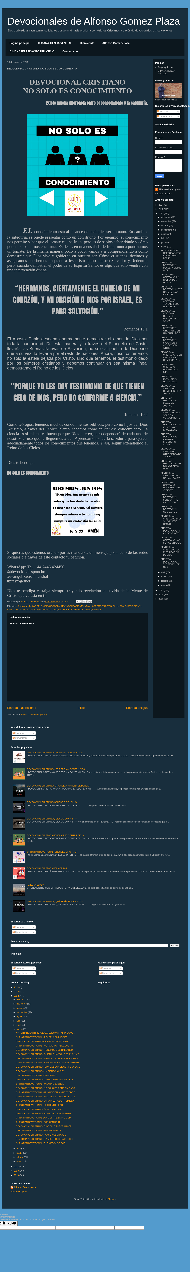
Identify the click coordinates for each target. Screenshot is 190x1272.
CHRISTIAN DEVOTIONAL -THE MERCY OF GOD (170, 563)
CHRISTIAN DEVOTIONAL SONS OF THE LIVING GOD (169, 498)
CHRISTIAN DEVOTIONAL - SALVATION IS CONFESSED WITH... (169, 342)
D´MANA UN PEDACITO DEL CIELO (32, 51)
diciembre (166, 217)
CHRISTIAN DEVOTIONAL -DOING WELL (169, 379)
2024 (161, 205)
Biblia (115, 606)
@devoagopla (24, 606)
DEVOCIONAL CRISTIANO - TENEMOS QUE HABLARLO (170, 302)
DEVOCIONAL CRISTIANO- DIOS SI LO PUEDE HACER (171, 520)
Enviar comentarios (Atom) (34, 714)
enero (164, 585)
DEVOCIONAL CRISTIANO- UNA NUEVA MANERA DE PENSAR (58, 785)
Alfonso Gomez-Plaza (116, 43)
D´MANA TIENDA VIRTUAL (55, 43)
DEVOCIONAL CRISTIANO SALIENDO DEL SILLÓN (52, 802)
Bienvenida (87, 43)
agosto (164, 234)
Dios (55, 609)
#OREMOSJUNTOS (102, 606)
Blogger (111, 1199)
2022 (161, 213)
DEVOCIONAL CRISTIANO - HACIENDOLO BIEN (169, 368)
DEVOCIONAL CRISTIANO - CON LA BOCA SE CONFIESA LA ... (171, 356)
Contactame (70, 51)
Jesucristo (78, 609)
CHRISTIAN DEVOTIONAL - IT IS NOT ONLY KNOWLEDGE (171, 426)
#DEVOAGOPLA (51, 606)
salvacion (96, 609)
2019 (161, 598)
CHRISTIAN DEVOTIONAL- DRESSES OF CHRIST (52, 852)
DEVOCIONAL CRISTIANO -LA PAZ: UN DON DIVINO (170, 278)
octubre (165, 225)
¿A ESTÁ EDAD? (35, 885)
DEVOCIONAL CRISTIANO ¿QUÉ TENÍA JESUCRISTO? (55, 901)
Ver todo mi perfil (163, 193)
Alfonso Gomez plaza (169, 189)
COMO (122, 606)
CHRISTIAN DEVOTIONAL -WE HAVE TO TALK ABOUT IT (171, 290)
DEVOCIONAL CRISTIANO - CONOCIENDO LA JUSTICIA (171, 390)
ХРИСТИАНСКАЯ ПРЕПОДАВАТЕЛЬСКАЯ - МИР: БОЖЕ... (170, 254)
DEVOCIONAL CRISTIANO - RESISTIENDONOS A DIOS (55, 752)
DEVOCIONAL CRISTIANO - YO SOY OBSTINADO (171, 540)
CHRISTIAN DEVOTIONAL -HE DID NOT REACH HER (171, 465)
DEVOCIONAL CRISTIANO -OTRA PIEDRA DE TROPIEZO (171, 452)
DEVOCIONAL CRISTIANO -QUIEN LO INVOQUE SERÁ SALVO (170, 316)
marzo (164, 576)
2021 (161, 590)
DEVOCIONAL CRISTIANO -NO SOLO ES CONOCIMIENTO (170, 414)
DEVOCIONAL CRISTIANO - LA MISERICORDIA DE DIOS (170, 551)
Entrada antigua (137, 707)
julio (163, 238)
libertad (87, 609)
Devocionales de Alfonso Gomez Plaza (93, 21)
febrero (165, 581)
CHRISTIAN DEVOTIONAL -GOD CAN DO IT (170, 509)
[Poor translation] (12, 1223)
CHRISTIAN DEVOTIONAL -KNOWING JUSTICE (169, 402)
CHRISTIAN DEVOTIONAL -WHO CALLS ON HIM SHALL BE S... (171, 329)
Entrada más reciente (21, 707)
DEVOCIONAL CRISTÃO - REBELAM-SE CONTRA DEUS (55, 835)
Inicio (81, 707)
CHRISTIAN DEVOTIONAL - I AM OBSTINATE (170, 531)
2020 (161, 594)
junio (163, 242)
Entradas (163, 111)
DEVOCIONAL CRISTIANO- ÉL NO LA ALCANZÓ (170, 475)
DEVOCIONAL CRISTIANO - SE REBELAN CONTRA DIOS (56, 769)
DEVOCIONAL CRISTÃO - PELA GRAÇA (47, 868)
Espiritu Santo (65, 609)
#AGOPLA (37, 606)
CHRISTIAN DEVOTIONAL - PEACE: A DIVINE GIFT (171, 266)
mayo (164, 246)
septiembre (167, 230)
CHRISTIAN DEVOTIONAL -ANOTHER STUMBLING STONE (169, 439)
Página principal (20, 43)
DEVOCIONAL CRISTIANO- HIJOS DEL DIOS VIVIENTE (170, 486)
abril (163, 572)
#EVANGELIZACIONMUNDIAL (76, 606)
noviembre (166, 221)
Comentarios (164, 116)
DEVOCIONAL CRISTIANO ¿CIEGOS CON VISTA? (52, 818)
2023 (161, 209)
